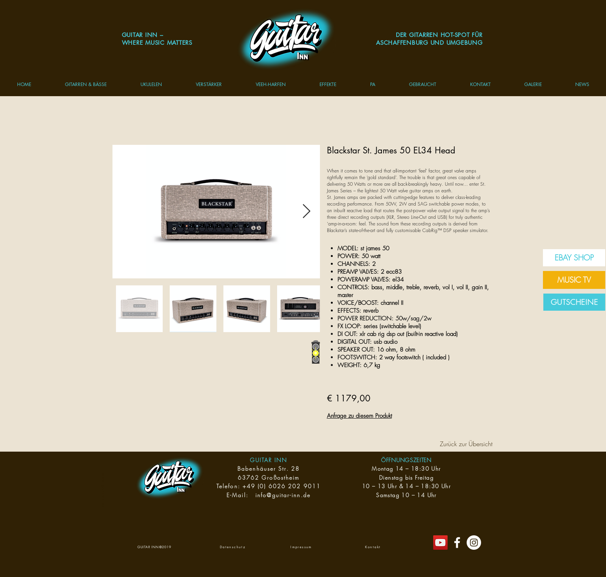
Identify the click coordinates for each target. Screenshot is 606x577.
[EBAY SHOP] (574, 257)
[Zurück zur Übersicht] (466, 444)
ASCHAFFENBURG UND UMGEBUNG (429, 42)
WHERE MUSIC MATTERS (157, 42)
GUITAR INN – (142, 35)
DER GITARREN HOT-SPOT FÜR (439, 35)
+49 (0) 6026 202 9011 (281, 486)
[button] (85, 84)
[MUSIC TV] (574, 280)
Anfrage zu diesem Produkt (359, 416)
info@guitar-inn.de (283, 495)
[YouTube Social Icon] (440, 542)
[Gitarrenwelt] (457, 542)
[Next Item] (306, 211)
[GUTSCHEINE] (574, 302)
